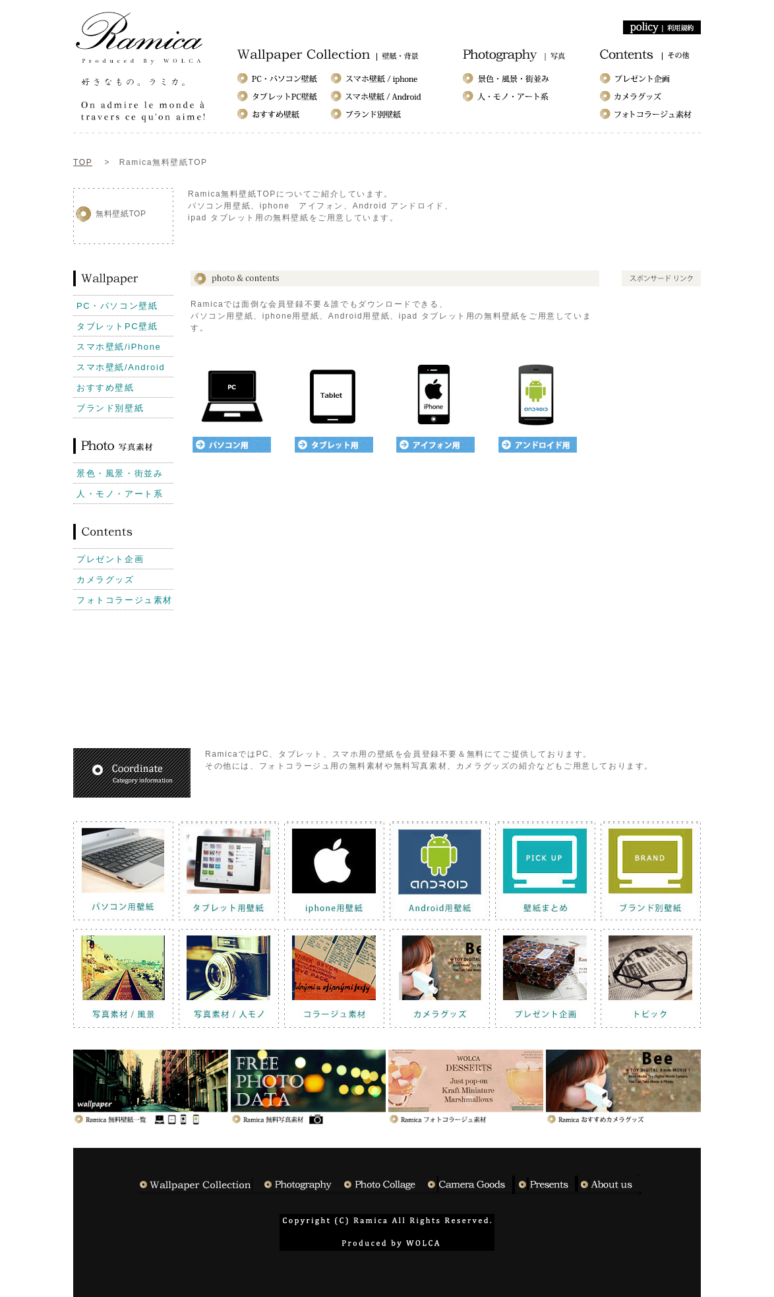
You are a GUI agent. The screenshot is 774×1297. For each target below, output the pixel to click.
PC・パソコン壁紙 (117, 306)
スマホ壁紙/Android (120, 367)
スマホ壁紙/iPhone (118, 347)
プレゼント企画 (110, 559)
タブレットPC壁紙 (117, 326)
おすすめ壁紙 (105, 388)
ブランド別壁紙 (110, 408)
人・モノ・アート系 (119, 494)
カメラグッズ (105, 580)
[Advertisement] (428, 239)
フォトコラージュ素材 (124, 600)
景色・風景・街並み (119, 473)
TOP (82, 162)
